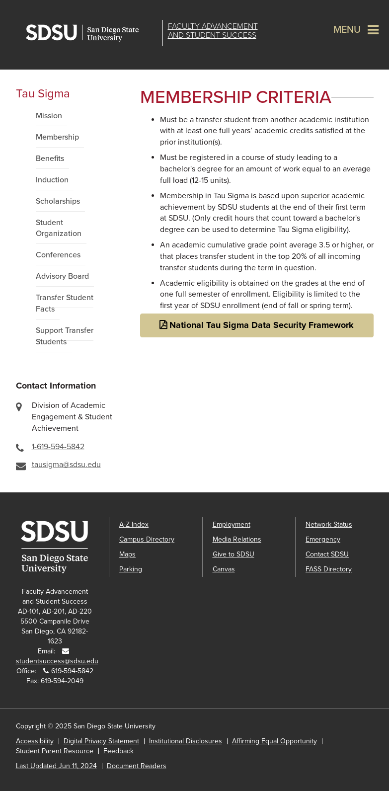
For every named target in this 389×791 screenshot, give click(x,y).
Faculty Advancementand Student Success (213, 30)
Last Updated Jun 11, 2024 (56, 766)
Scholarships (58, 201)
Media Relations (237, 539)
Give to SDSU (233, 554)
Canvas (224, 569)
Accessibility (35, 741)
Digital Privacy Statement (101, 741)
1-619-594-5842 (58, 447)
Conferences (58, 255)
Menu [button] (347, 30)
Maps (127, 554)
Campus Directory (146, 539)
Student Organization (58, 228)
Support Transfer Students (64, 336)
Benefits (50, 158)
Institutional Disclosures (185, 741)
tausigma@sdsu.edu (66, 465)
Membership (57, 137)
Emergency (323, 539)
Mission (49, 116)
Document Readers (136, 766)
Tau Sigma (43, 93)
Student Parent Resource (54, 751)
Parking (130, 569)
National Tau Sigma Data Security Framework (261, 324)
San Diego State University (91, 33)
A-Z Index (134, 524)
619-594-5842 (72, 671)
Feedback (118, 751)
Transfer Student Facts (64, 303)
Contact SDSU (327, 554)
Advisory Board (62, 276)
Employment (231, 524)
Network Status (329, 524)
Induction (52, 180)
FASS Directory (329, 569)
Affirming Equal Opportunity (274, 741)
